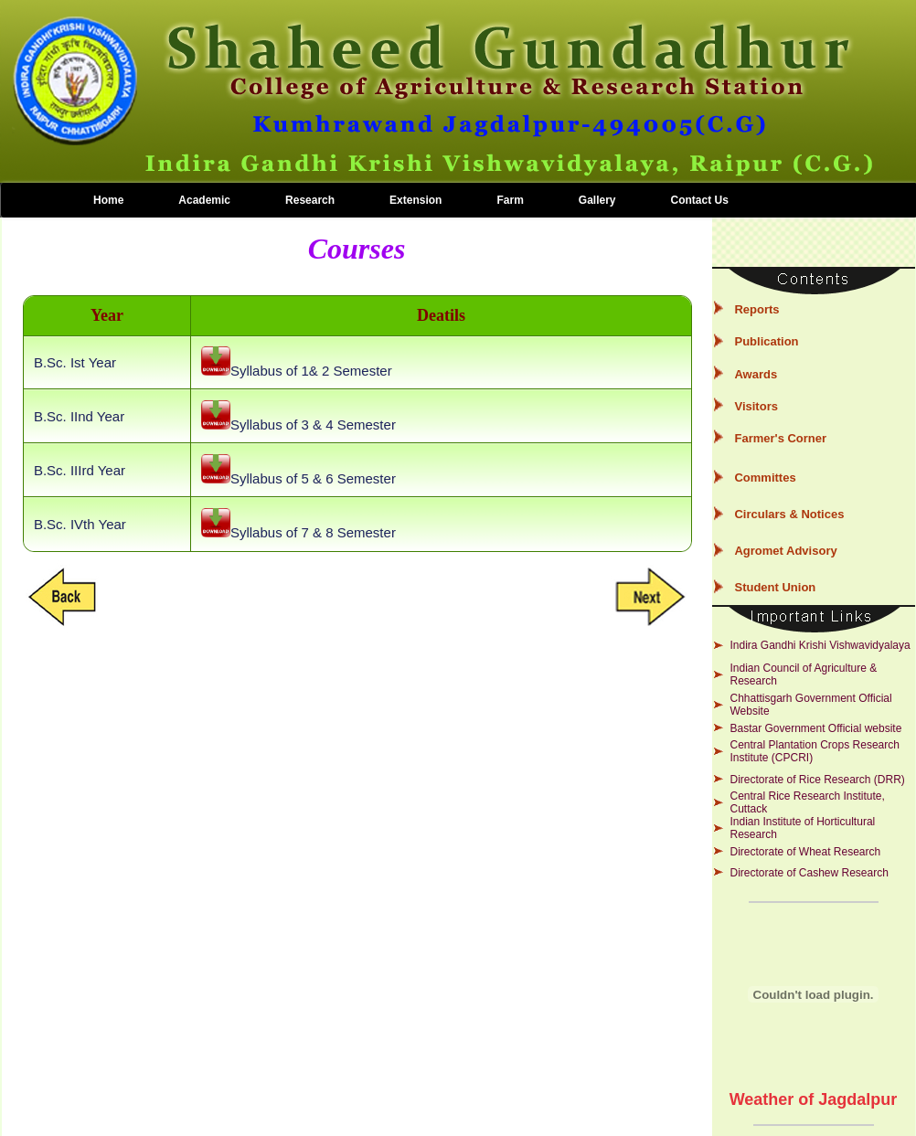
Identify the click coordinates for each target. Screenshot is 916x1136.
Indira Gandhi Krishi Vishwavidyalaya (820, 645)
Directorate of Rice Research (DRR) (817, 779)
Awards (755, 374)
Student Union (774, 587)
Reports (756, 309)
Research (310, 200)
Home (108, 200)
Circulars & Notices (789, 514)
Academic (204, 200)
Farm (509, 200)
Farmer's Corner (780, 438)
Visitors (755, 406)
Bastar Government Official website (815, 728)
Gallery (597, 200)
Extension (415, 200)
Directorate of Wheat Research (805, 851)
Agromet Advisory (785, 550)
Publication (766, 341)
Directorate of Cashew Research (809, 872)
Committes (764, 477)
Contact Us (700, 200)
